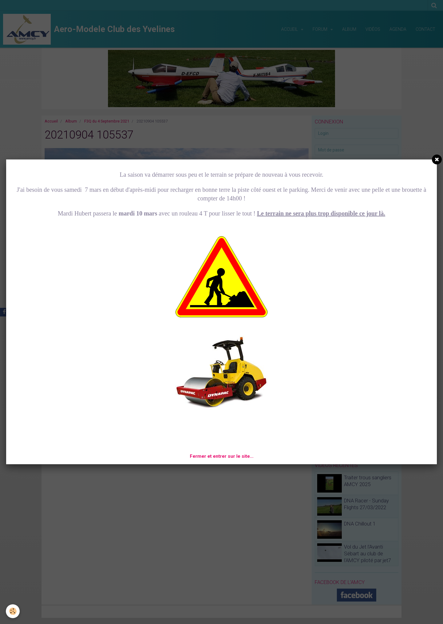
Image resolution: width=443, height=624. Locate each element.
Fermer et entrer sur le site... (221, 456)
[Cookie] (13, 611)
